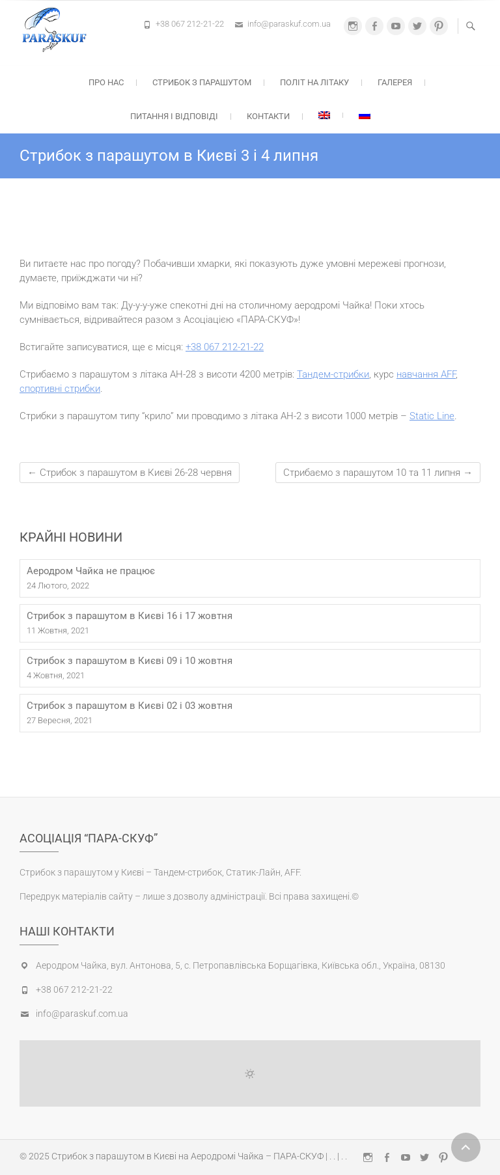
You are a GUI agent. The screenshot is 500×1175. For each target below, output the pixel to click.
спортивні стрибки (60, 388)
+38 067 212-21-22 (190, 24)
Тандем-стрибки (333, 374)
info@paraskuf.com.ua (289, 24)
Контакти (268, 116)
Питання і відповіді (174, 116)
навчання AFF (426, 374)
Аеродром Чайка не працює (91, 571)
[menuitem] (324, 115)
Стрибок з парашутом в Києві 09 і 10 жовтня (129, 661)
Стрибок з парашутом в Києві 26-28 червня (129, 472)
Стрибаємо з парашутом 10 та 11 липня (378, 472)
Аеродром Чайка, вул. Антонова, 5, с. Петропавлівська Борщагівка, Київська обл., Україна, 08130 (240, 965)
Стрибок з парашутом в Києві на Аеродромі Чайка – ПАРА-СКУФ (187, 1156)
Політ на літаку (314, 82)
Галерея (395, 82)
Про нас (106, 82)
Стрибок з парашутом (201, 82)
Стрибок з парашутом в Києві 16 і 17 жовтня (129, 616)
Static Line (432, 416)
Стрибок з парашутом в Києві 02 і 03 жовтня (129, 706)
